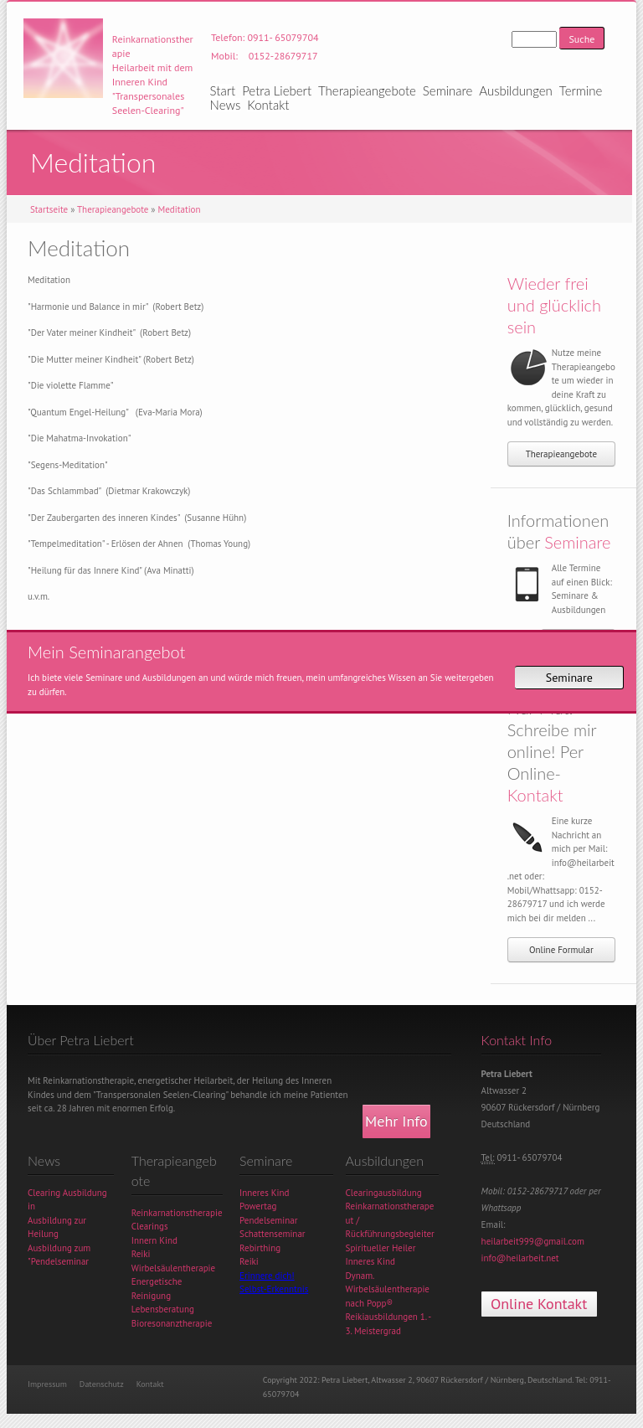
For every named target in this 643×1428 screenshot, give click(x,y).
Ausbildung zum (59, 1248)
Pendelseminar (268, 1220)
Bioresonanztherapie (172, 1323)
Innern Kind (154, 1240)
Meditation (179, 209)
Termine (580, 91)
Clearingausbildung (384, 1193)
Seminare (447, 91)
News (225, 105)
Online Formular (561, 950)
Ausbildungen (516, 91)
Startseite (49, 209)
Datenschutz (102, 1384)
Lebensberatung (162, 1309)
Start (223, 91)
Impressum (47, 1384)
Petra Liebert (276, 91)
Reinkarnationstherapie (177, 1213)
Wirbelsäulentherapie (173, 1268)
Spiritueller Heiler (381, 1248)
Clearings (149, 1226)
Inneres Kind (264, 1193)
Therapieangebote (367, 91)
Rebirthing (259, 1248)
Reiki (141, 1254)
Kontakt (268, 105)
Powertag (257, 1206)
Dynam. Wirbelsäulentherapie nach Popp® (388, 1289)
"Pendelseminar (58, 1261)
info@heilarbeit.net (520, 1258)
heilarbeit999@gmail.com (532, 1241)
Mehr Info (396, 1121)
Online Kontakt (539, 1303)
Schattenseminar (272, 1234)
